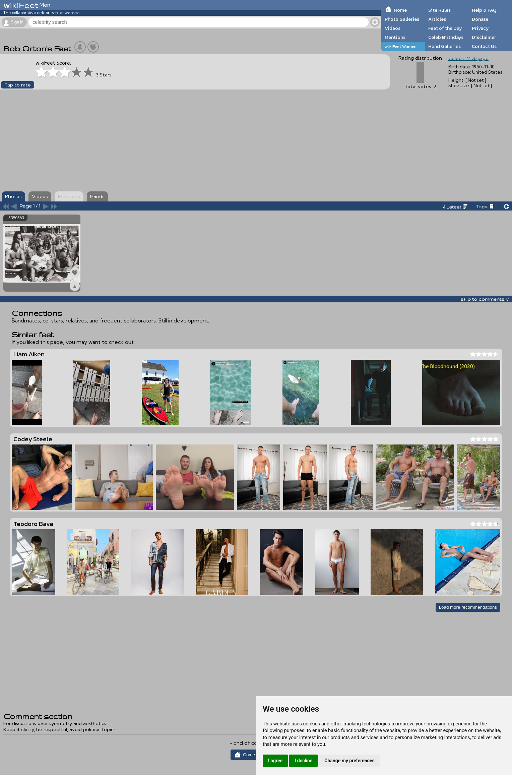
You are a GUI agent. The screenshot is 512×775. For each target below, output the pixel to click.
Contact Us (484, 46)
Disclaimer (484, 37)
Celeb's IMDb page (468, 58)
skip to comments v (484, 299)
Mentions (395, 37)
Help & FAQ (484, 10)
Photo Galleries (402, 19)
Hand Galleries (444, 46)
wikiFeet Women (401, 46)
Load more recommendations (468, 607)
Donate (480, 19)
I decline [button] (303, 760)
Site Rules (439, 10)
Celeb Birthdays (445, 37)
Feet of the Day (445, 28)
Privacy (480, 28)
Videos (392, 28)
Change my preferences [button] (349, 760)
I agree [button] (275, 760)
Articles (437, 19)
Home (400, 10)
